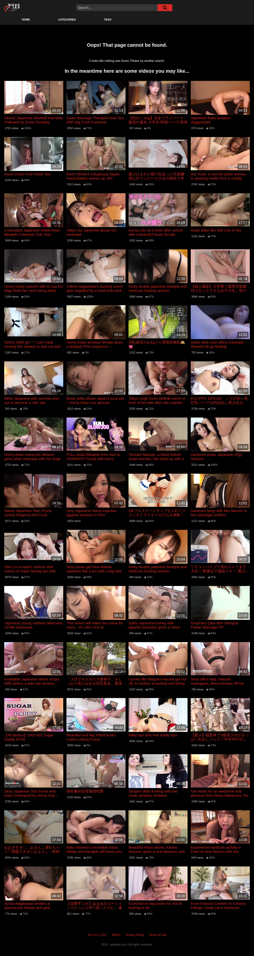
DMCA (116, 935)
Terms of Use (158, 935)
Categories (67, 19)
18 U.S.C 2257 (97, 935)
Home (26, 19)
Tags (107, 19)
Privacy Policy (135, 935)
